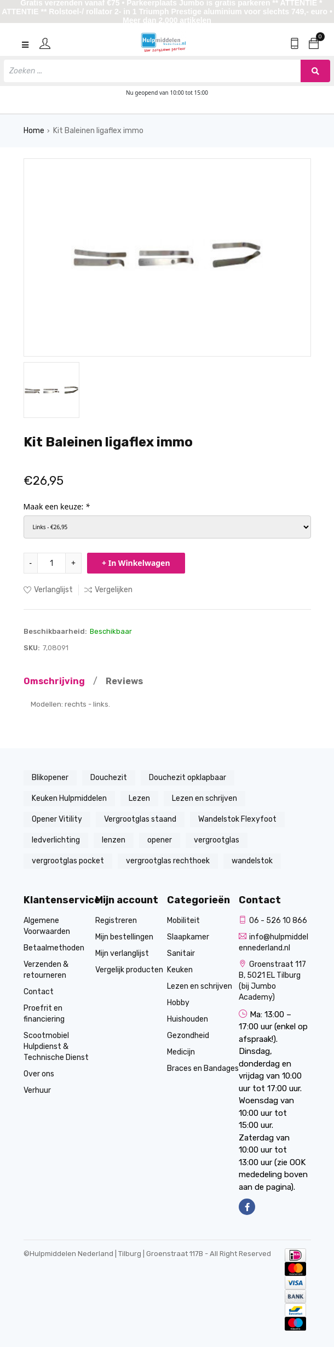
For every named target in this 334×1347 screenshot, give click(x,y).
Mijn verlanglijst (122, 953)
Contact (39, 991)
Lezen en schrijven (204, 798)
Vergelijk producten (129, 970)
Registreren (116, 920)
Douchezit (108, 777)
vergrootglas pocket (68, 860)
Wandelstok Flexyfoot (237, 819)
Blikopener (50, 777)
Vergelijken (108, 589)
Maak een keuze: (57, 506)
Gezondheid (188, 1035)
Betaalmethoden (54, 948)
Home (34, 130)
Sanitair (181, 953)
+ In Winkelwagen (136, 563)
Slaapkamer (188, 937)
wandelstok (252, 860)
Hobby (178, 1002)
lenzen (113, 840)
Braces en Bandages (203, 1068)
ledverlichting (56, 840)
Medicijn (181, 1052)
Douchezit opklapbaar (187, 777)
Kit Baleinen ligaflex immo (98, 130)
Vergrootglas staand (140, 819)
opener (159, 840)
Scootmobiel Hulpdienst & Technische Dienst (56, 1046)
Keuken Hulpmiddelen (69, 798)
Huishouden (187, 1019)
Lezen (139, 798)
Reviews (124, 681)
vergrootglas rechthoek (168, 860)
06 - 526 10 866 (273, 920)
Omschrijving (54, 681)
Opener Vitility (57, 819)
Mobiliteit (183, 920)
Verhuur (37, 1090)
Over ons (39, 1074)
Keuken (180, 970)
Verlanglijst (48, 589)
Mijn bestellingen (124, 937)
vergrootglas (216, 840)
